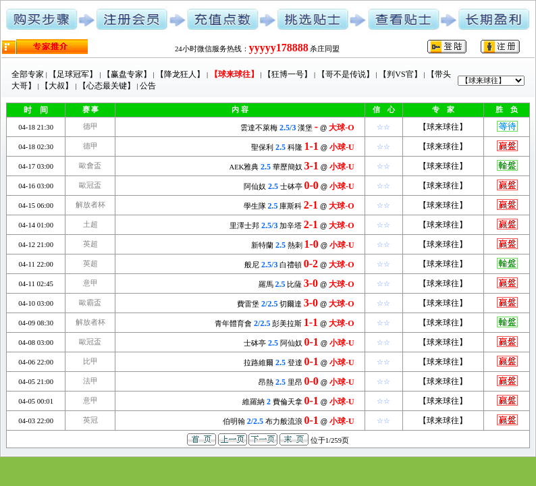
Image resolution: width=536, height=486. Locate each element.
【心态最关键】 (106, 85)
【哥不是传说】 (345, 74)
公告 (148, 85)
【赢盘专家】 (127, 74)
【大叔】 (57, 85)
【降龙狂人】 (180, 74)
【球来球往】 (443, 127)
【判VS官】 (400, 74)
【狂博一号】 (287, 74)
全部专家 (27, 74)
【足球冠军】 (73, 74)
